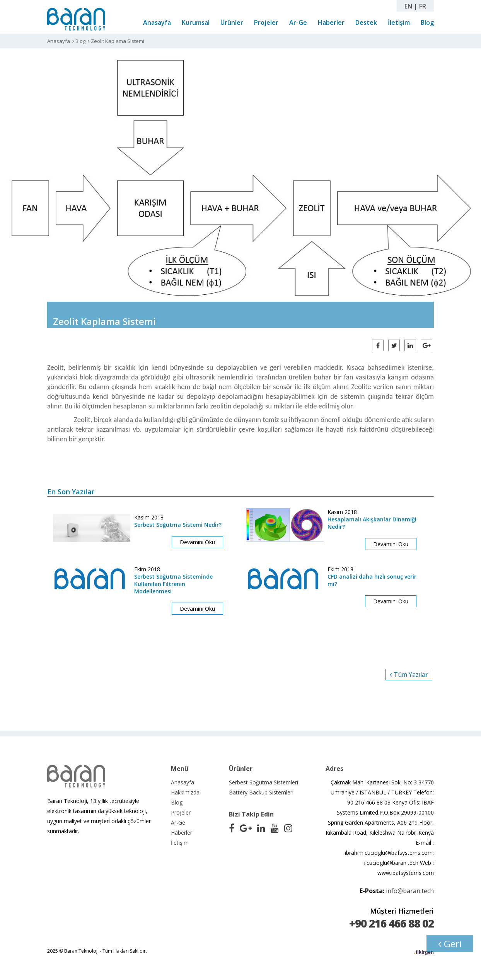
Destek (366, 22)
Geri (450, 943)
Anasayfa (157, 22)
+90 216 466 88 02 (391, 923)
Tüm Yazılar (409, 674)
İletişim (399, 22)
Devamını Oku (197, 542)
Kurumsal (196, 22)
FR (422, 6)
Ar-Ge (298, 22)
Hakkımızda (185, 792)
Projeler (266, 22)
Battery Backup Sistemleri (261, 792)
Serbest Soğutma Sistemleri (263, 782)
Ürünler (231, 22)
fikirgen (425, 952)
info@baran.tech (410, 891)
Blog (427, 22)
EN (408, 6)
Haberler (331, 22)
